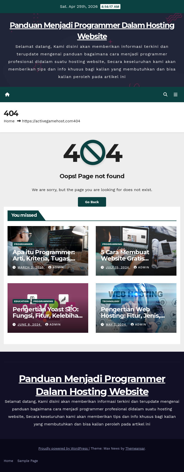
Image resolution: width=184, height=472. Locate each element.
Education (21, 301)
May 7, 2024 (116, 324)
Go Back (92, 202)
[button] (165, 94)
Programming (112, 244)
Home (9, 121)
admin (56, 267)
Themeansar (135, 448)
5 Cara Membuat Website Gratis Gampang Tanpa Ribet (134, 258)
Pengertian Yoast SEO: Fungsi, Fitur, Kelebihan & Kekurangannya (47, 315)
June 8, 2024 (30, 324)
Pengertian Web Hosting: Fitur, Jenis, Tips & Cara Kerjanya (130, 315)
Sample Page (27, 461)
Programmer (23, 244)
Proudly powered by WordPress (63, 448)
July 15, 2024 (118, 267)
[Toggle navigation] (175, 94)
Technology (110, 301)
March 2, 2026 (31, 267)
